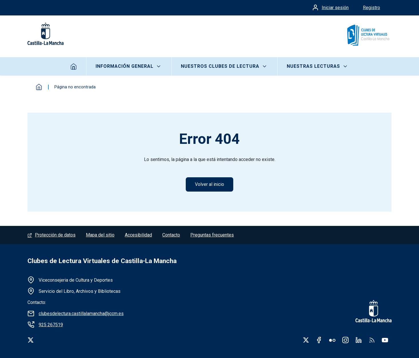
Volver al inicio (209, 184)
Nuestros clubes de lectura (220, 66)
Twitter (306, 340)
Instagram (345, 340)
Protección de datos (55, 235)
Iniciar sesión (335, 7)
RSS (371, 340)
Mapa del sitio (100, 235)
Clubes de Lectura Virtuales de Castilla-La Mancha (102, 261)
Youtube (385, 340)
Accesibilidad (138, 235)
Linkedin (358, 340)
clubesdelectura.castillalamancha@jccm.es (81, 313)
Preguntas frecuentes (212, 235)
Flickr (332, 340)
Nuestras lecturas (313, 66)
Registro (371, 7)
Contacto (171, 235)
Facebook (319, 340)
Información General (124, 66)
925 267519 (51, 324)
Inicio (73, 66)
